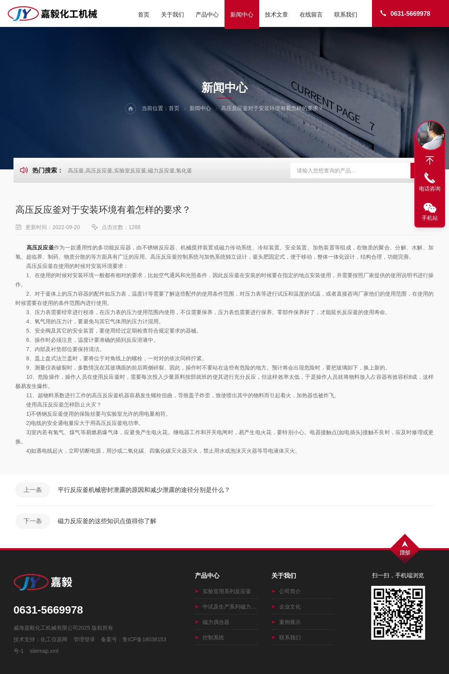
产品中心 (207, 14)
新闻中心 (241, 14)
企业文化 (286, 607)
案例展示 (286, 622)
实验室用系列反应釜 (223, 591)
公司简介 (286, 591)
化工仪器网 (53, 639)
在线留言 (311, 14)
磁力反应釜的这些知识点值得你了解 (107, 521)
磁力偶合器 (212, 622)
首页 (143, 14)
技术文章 (276, 14)
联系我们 (345, 14)
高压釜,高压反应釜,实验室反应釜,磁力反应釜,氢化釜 (130, 170)
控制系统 (209, 637)
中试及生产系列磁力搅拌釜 (226, 607)
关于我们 (172, 14)
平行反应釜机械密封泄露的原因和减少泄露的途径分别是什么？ (144, 490)
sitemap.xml (44, 651)
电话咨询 (430, 189)
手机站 (430, 218)
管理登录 (84, 639)
